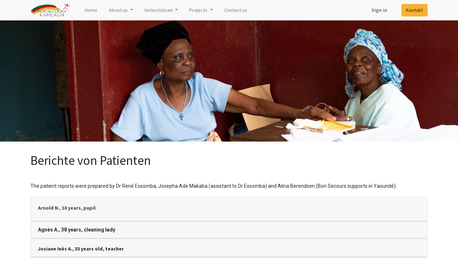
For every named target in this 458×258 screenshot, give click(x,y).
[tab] (229, 209)
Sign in (379, 10)
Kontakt (414, 10)
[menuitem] (91, 10)
